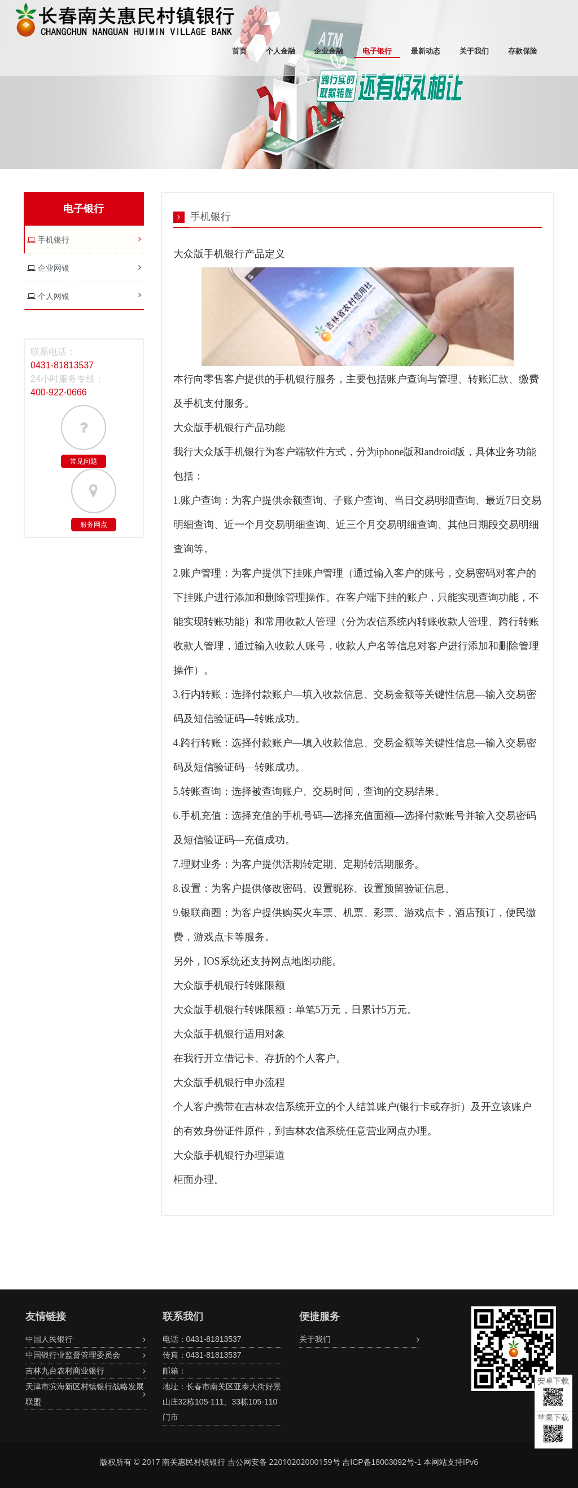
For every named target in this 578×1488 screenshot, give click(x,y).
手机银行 (52, 239)
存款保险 (522, 51)
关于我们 (474, 51)
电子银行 (377, 51)
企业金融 (328, 51)
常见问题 (83, 461)
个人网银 (52, 296)
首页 (239, 51)
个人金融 (280, 51)
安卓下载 (553, 1391)
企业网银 (52, 267)
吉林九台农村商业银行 (64, 1370)
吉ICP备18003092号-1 (381, 1462)
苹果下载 (553, 1428)
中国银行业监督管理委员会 (72, 1354)
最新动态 (425, 51)
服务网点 (93, 525)
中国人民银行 (49, 1339)
